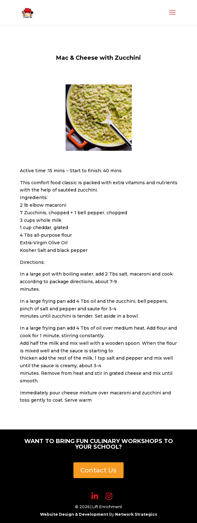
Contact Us (98, 470)
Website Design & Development (74, 514)
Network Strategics (136, 514)
